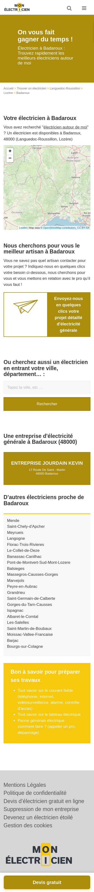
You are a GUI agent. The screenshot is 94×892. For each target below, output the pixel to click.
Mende (13, 520)
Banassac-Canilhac (24, 556)
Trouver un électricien (31, 88)
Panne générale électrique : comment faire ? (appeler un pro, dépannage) (47, 726)
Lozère (8, 93)
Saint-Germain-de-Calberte (31, 598)
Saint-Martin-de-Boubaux (29, 628)
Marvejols (15, 580)
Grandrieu (16, 592)
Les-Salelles (18, 622)
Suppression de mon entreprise (41, 809)
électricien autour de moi (65, 127)
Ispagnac (15, 610)
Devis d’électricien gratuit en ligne (44, 801)
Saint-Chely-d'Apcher (26, 526)
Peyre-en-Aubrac (22, 586)
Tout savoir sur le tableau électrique (49, 714)
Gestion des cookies (28, 825)
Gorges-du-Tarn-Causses (29, 604)
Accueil (8, 88)
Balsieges (16, 568)
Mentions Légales (25, 785)
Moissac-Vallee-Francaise (30, 634)
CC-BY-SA (83, 227)
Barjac (12, 640)
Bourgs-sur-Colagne (25, 646)
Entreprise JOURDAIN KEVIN (47, 463)
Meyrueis (15, 532)
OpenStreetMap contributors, (60, 227)
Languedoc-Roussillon (65, 88)
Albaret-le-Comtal (22, 616)
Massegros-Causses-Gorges (32, 574)
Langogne (16, 538)
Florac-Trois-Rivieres (25, 544)
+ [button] (10, 151)
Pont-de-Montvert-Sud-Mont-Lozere (38, 562)
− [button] (10, 158)
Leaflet (23, 227)
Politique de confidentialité (35, 793)
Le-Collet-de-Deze (23, 550)
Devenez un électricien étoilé (38, 817)
